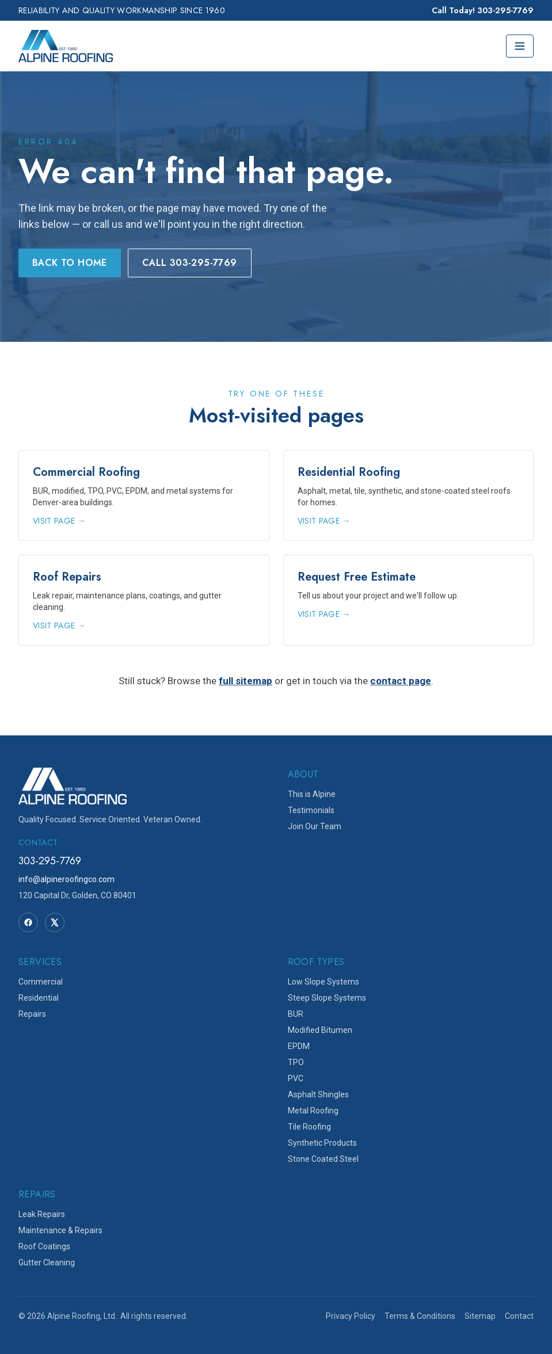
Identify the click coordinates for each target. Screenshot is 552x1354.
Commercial (40, 981)
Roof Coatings (44, 1246)
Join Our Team (314, 826)
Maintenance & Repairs (60, 1230)
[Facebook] (28, 922)
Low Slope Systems (323, 981)
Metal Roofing (313, 1110)
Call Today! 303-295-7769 (483, 10)
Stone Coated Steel (323, 1159)
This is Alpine (312, 794)
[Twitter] (54, 922)
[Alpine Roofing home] (65, 46)
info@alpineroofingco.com (66, 879)
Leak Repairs (41, 1214)
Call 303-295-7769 (189, 262)
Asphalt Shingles (318, 1094)
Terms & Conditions (420, 1316)
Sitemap (480, 1316)
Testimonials (311, 810)
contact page (400, 680)
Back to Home (69, 262)
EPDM (299, 1046)
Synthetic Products (322, 1142)
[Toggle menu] (520, 46)
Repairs (32, 1014)
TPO (296, 1062)
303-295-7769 (49, 860)
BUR (295, 1014)
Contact (519, 1316)
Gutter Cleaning (46, 1262)
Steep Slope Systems (327, 997)
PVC (295, 1078)
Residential (38, 997)
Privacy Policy (350, 1316)
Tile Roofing (309, 1126)
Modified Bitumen (320, 1030)
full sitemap (245, 680)
